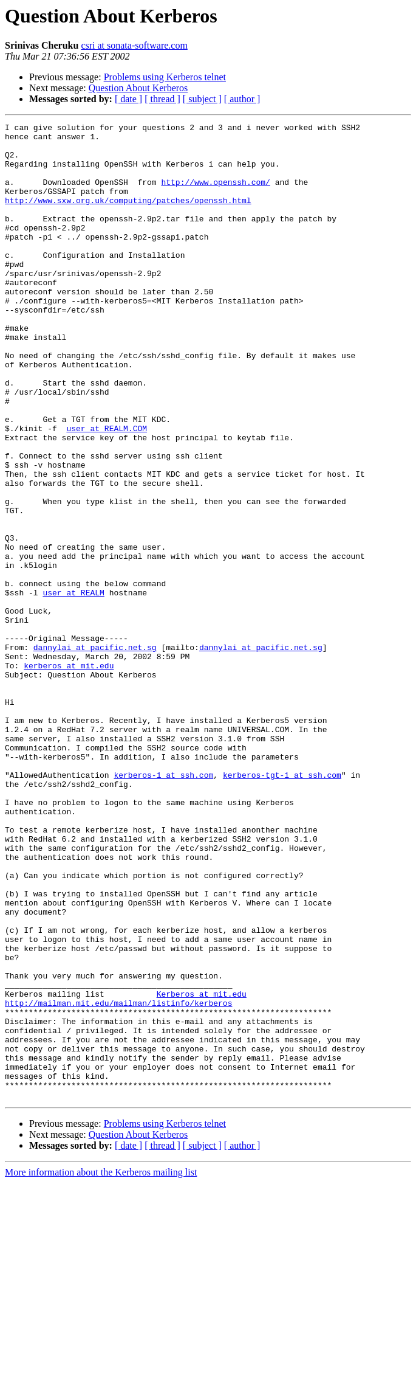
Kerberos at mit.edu (202, 1168)
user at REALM (73, 687)
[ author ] (242, 99)
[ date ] (128, 99)
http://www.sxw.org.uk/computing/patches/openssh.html (128, 216)
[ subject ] (202, 99)
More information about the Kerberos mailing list (101, 1367)
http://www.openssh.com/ (215, 194)
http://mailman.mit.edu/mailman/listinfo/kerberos (118, 1179)
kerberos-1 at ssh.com (163, 906)
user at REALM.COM (106, 490)
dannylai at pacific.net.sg (95, 752)
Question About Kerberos (138, 88)
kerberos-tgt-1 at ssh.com (282, 906)
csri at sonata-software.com (134, 45)
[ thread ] (162, 99)
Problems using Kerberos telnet (165, 77)
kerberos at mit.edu (69, 774)
